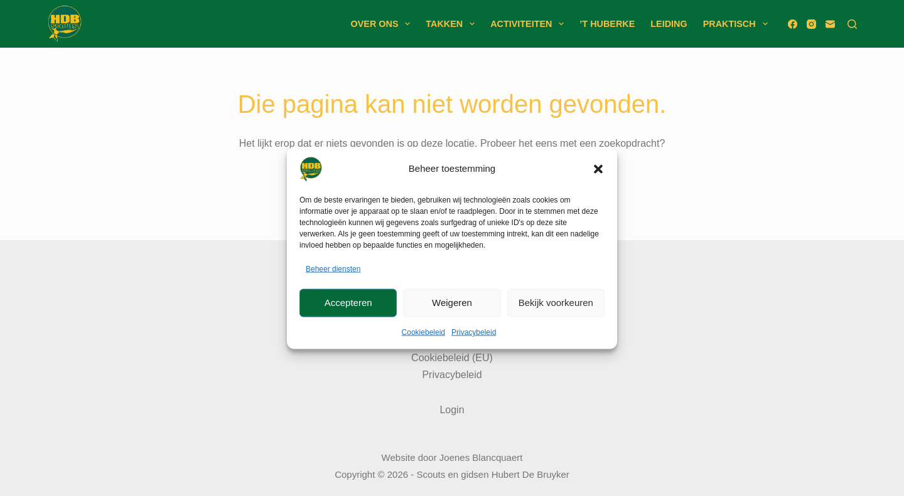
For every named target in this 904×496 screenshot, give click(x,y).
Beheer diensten (333, 268)
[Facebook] (792, 24)
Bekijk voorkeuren (556, 302)
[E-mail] (830, 24)
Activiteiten (529, 23)
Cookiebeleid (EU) (452, 357)
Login (451, 409)
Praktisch (738, 23)
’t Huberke (607, 24)
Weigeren (452, 302)
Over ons (383, 23)
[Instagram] (811, 24)
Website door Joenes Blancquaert (452, 457)
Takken (453, 23)
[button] (598, 168)
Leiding (668, 24)
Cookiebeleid (423, 332)
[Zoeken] (852, 24)
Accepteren (348, 302)
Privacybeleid (473, 332)
